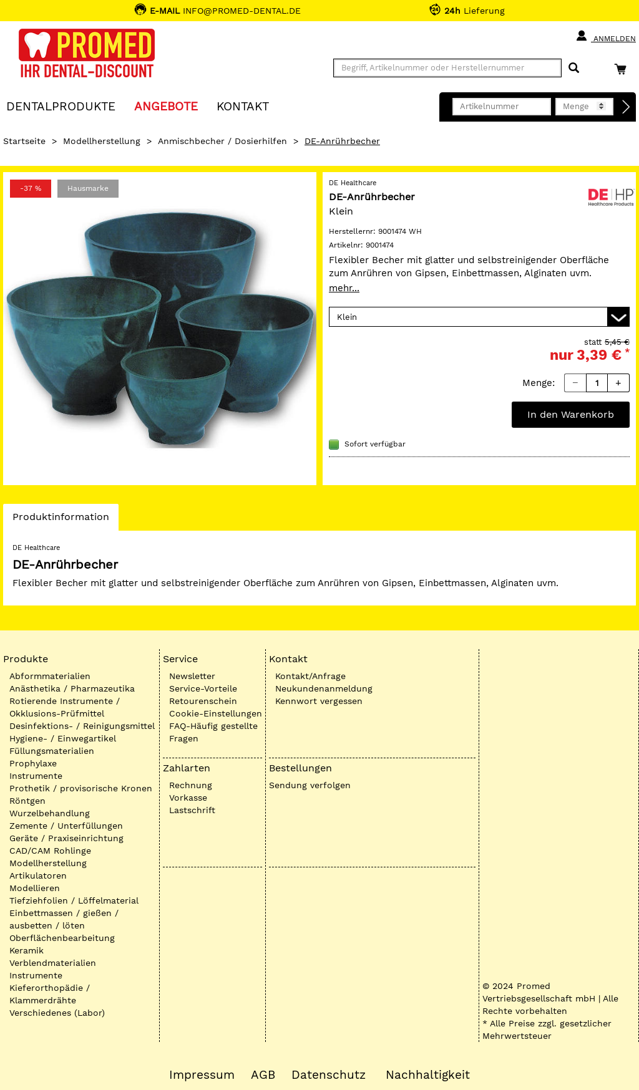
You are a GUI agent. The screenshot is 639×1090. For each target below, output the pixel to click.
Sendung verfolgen (310, 785)
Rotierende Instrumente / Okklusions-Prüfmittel (64, 707)
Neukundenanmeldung (324, 688)
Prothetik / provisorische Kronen (80, 788)
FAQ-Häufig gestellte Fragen (213, 732)
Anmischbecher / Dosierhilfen (222, 141)
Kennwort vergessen (319, 701)
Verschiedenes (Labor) (57, 1013)
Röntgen (27, 801)
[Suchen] (574, 68)
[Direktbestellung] (626, 107)
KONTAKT (243, 106)
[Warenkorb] (623, 69)
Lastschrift (192, 810)
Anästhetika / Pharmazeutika (72, 688)
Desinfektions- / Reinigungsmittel (82, 726)
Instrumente (35, 776)
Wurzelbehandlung (49, 813)
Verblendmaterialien (52, 963)
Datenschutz (328, 1075)
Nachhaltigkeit (428, 1075)
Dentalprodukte (60, 106)
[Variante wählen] (479, 317)
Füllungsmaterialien (51, 751)
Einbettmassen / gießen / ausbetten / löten (64, 919)
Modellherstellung (101, 141)
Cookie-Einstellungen (215, 713)
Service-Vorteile (203, 688)
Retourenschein (203, 701)
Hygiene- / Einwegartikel (62, 738)
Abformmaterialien (49, 676)
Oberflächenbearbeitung (62, 938)
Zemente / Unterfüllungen (66, 826)
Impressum (202, 1075)
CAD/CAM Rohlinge (50, 851)
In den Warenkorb (570, 414)
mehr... (344, 288)
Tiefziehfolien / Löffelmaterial (74, 900)
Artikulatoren (38, 875)
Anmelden (605, 36)
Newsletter (192, 676)
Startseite (24, 141)
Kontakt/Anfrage (310, 676)
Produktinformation (60, 520)
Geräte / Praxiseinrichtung (66, 838)
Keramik (26, 950)
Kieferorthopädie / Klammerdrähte (49, 994)
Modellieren (34, 888)
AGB (263, 1075)
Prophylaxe (33, 763)
